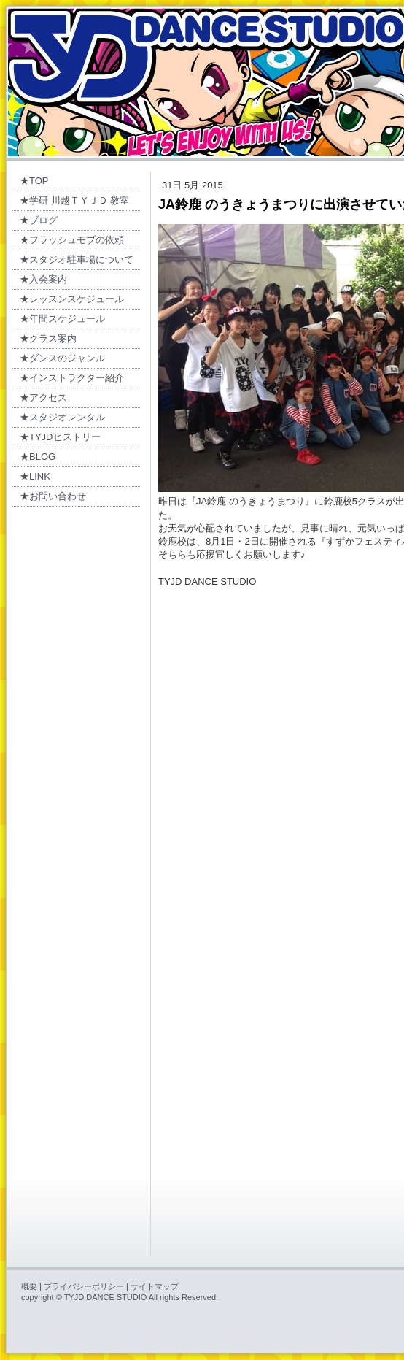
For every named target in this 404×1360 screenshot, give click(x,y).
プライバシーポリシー (84, 1286)
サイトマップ (155, 1286)
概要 (29, 1286)
